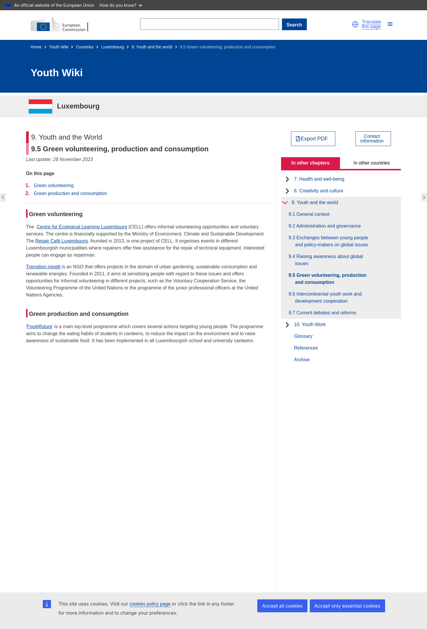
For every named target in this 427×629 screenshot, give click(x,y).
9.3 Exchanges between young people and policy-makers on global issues (331, 241)
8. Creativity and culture (318, 190)
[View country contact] (373, 138)
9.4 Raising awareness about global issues (329, 260)
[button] (355, 24)
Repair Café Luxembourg (61, 240)
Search (294, 24)
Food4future (39, 326)
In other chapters (310, 162)
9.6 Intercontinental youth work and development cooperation (328, 297)
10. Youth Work (310, 324)
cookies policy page (150, 603)
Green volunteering (54, 185)
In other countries (371, 162)
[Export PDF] (313, 138)
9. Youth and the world (152, 47)
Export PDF (314, 138)
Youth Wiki (59, 47)
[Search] (209, 24)
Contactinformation (372, 138)
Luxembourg (112, 47)
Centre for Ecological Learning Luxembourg (82, 226)
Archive (301, 359)
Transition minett (43, 266)
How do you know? (121, 5)
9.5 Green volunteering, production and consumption (331, 279)
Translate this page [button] (371, 24)
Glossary (303, 336)
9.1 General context (312, 214)
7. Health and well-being (319, 179)
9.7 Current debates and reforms (325, 312)
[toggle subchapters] (287, 179)
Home (36, 47)
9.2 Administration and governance (328, 225)
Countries (84, 47)
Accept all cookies (282, 606)
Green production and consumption (70, 193)
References (306, 347)
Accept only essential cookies (347, 606)
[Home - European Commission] (63, 24)
